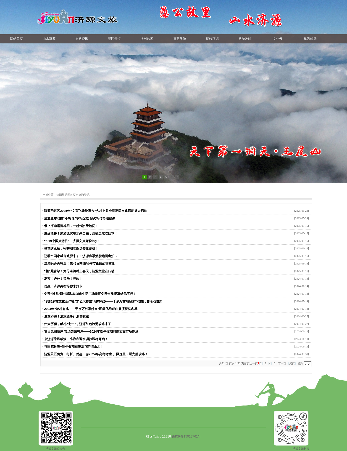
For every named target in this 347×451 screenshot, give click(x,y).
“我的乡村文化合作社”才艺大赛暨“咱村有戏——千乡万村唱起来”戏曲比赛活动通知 (103, 301)
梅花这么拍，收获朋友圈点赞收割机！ (71, 248)
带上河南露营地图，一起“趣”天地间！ (71, 226)
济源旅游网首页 (66, 194)
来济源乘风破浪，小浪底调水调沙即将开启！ (76, 339)
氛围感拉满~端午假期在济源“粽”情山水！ (73, 346)
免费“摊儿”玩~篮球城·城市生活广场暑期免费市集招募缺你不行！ (90, 294)
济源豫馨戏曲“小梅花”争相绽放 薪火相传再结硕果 (79, 218)
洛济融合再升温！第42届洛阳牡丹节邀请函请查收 (79, 263)
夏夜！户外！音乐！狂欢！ (63, 278)
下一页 (282, 363)
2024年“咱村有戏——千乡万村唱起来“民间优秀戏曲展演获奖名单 (90, 309)
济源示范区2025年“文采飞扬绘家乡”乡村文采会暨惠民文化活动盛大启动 (95, 211)
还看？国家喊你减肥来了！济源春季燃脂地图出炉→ (81, 256)
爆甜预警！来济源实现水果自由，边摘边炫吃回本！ (81, 233)
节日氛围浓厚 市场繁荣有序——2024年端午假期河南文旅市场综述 (91, 331)
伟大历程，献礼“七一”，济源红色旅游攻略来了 (77, 324)
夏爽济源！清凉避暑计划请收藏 (66, 316)
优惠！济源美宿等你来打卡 (63, 286)
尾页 (292, 363)
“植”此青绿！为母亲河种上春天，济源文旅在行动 (79, 271)
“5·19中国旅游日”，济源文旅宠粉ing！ (72, 241)
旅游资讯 (84, 194)
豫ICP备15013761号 (186, 436)
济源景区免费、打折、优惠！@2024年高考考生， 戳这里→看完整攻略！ (96, 354)
